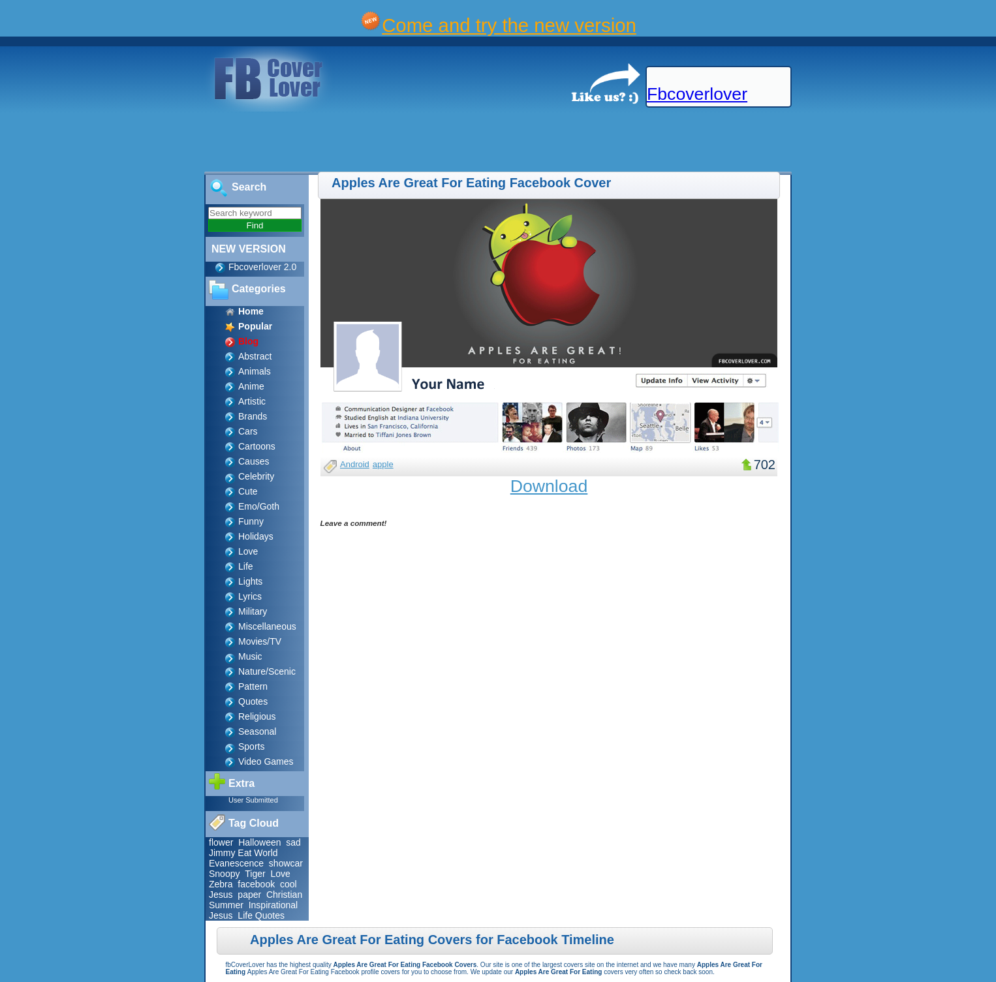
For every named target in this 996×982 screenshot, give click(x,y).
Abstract (255, 356)
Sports (251, 746)
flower (221, 842)
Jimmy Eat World (243, 853)
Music (250, 656)
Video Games (266, 761)
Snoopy (224, 873)
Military (252, 611)
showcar (286, 863)
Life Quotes (261, 915)
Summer (226, 905)
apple (383, 464)
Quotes (253, 701)
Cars (248, 431)
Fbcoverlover (697, 94)
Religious (257, 716)
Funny (251, 521)
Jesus (221, 894)
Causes (253, 461)
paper (249, 894)
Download (549, 486)
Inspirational (273, 905)
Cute (248, 491)
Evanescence (236, 863)
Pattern (253, 686)
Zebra (221, 884)
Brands (252, 416)
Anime (251, 386)
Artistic (252, 401)
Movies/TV (259, 641)
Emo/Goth (258, 506)
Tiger (255, 873)
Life (245, 566)
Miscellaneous (267, 626)
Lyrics (250, 596)
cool (288, 884)
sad (293, 842)
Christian (284, 894)
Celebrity (256, 476)
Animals (254, 371)
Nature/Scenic (267, 671)
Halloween (259, 842)
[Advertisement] (237, 142)
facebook (256, 884)
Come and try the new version (509, 25)
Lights (250, 581)
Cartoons (256, 446)
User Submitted (253, 800)
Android (354, 464)
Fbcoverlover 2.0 (262, 267)
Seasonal (257, 731)
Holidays (255, 536)
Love (248, 551)
